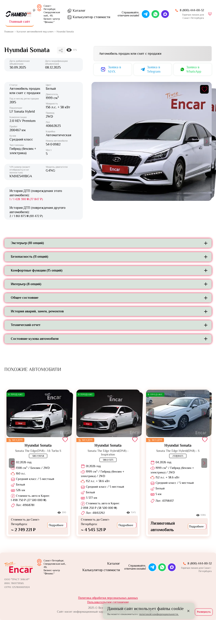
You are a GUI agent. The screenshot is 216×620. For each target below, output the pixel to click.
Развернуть (204, 611)
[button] (96, 141)
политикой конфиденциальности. (159, 614)
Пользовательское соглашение (108, 602)
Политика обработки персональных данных (108, 597)
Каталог (79, 11)
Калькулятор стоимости (101, 570)
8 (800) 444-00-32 (192, 10)
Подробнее (57, 525)
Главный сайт (19, 22)
